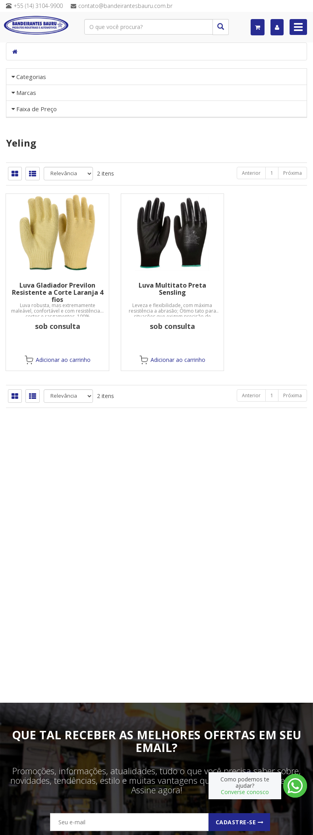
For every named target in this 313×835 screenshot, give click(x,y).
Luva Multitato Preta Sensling (156, 392)
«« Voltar (28, 161)
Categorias (31, 77)
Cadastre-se (240, 822)
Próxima (292, 276)
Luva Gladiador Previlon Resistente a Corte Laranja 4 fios (52, 396)
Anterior (251, 276)
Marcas (26, 122)
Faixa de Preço (36, 184)
